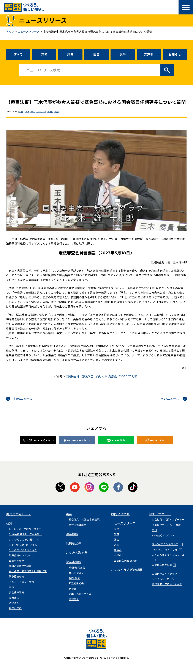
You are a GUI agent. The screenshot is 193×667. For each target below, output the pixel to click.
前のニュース (23, 399)
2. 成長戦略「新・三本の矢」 (25, 534)
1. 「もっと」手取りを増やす (25, 529)
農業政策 (14, 597)
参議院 (95, 519)
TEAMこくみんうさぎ (165, 549)
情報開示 (74, 599)
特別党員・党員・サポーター (168, 519)
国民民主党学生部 (162, 564)
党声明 (148, 54)
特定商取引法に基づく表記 (167, 584)
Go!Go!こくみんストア (165, 544)
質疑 (60, 112)
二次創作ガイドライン (164, 573)
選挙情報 (72, 534)
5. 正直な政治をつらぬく (23, 550)
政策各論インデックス (21, 555)
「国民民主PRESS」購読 (166, 525)
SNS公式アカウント (163, 535)
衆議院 (53, 112)
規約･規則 (74, 578)
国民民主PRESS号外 (126, 560)
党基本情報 (73, 562)
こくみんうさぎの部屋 (126, 570)
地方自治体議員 (77, 525)
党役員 (72, 588)
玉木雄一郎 (43, 112)
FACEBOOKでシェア (77, 440)
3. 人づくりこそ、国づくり (24, 539)
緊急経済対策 (16, 576)
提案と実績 (15, 608)
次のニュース (170, 399)
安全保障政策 (16, 592)
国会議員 (74, 519)
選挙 (123, 54)
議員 (69, 514)
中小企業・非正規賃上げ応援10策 (28, 571)
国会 (96, 54)
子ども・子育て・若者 (21, 581)
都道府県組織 (76, 583)
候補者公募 (73, 543)
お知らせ (175, 54)
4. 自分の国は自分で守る (23, 545)
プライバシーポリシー (164, 579)
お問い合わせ (120, 514)
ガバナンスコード (79, 573)
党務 (44, 54)
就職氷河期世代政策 (20, 566)
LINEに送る (116, 440)
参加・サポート (160, 514)
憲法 (34, 112)
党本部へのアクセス (80, 594)
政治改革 (14, 603)
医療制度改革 (16, 560)
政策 (70, 54)
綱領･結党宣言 (77, 567)
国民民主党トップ (18, 514)
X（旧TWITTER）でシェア (38, 440)
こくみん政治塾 (77, 553)
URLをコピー (154, 440)
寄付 (154, 530)
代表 (28, 112)
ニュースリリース (123, 523)
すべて (18, 54)
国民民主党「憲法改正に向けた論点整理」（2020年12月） (102, 376)
